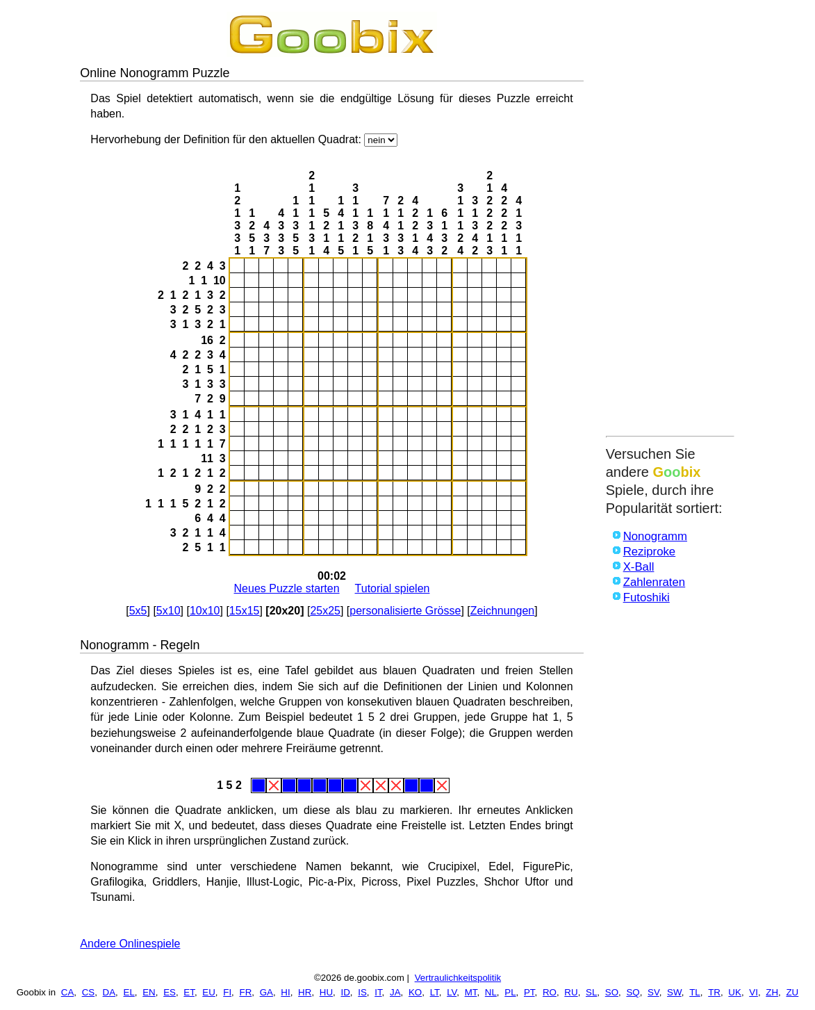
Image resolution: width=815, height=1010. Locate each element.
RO (550, 992)
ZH (772, 992)
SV (653, 992)
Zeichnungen (502, 611)
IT (377, 992)
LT (434, 992)
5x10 (168, 611)
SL (591, 992)
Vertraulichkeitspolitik (458, 977)
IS (362, 992)
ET (189, 992)
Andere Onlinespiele (130, 944)
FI (227, 992)
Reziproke (649, 551)
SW (674, 992)
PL (510, 992)
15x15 (244, 611)
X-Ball (639, 566)
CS (88, 992)
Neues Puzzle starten (287, 588)
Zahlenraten (654, 582)
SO (611, 992)
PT (529, 992)
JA (395, 992)
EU (208, 992)
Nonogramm (655, 536)
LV (451, 992)
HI (285, 992)
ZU (792, 992)
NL (491, 992)
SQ (632, 992)
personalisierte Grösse (405, 611)
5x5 (138, 611)
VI (753, 992)
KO (415, 992)
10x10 (205, 611)
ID (344, 992)
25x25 (325, 611)
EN (149, 992)
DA (109, 992)
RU (570, 992)
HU (326, 992)
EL (129, 992)
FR (246, 992)
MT (471, 992)
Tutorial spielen (392, 588)
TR (714, 992)
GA (266, 992)
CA (67, 992)
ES (169, 992)
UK (734, 992)
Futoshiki (646, 597)
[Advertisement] (670, 220)
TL (694, 992)
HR (304, 992)
